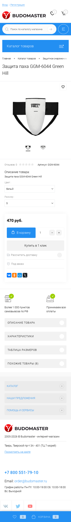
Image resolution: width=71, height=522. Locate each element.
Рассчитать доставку (22, 254)
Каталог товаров (35, 46)
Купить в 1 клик (35, 245)
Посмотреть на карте (17, 451)
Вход (5, 4)
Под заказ (15, 264)
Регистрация (17, 4)
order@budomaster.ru (30, 481)
